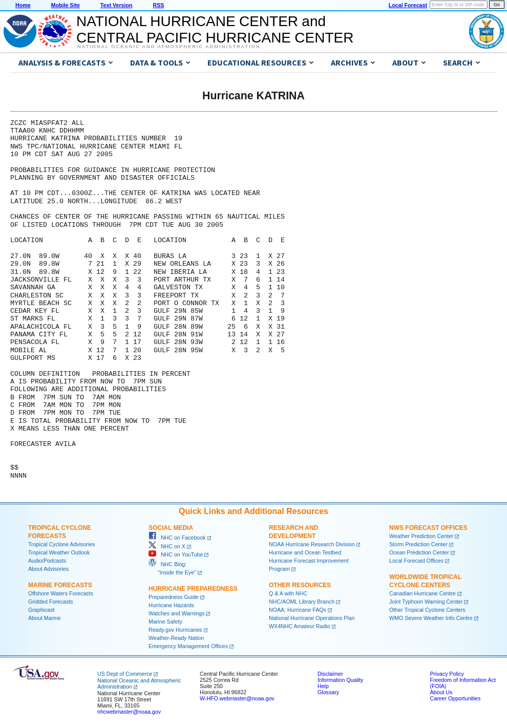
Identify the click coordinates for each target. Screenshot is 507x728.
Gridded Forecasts (50, 601)
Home (23, 5)
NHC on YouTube (176, 554)
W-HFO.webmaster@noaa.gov (237, 698)
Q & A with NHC (288, 593)
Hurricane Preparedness (193, 588)
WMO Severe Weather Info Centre (431, 618)
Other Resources (300, 585)
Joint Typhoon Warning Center (425, 601)
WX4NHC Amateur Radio (299, 626)
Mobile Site (65, 5)
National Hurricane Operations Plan (312, 618)
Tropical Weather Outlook (59, 552)
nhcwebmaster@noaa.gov (129, 712)
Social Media (171, 527)
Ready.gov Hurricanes (175, 630)
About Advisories (48, 569)
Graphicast (41, 610)
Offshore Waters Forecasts (60, 593)
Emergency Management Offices (188, 646)
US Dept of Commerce (124, 674)
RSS (158, 5)
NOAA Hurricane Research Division (312, 544)
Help (323, 686)
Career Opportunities (455, 698)
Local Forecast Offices (416, 561)
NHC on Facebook (177, 537)
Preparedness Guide (174, 597)
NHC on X (167, 546)
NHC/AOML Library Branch (301, 601)
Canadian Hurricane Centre (422, 593)
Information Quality (340, 680)
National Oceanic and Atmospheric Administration (168, 46)
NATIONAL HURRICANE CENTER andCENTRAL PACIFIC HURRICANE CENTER (214, 29)
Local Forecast (408, 5)
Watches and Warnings (176, 613)
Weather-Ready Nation (176, 638)
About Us (441, 692)
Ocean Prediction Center (419, 552)
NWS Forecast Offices (428, 527)
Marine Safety (165, 621)
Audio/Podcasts (47, 561)
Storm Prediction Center (418, 544)
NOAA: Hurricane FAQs (297, 610)
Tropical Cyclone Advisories (61, 544)
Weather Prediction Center (421, 536)
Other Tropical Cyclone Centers (427, 610)
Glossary (328, 692)
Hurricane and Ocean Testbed (305, 552)
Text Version (116, 5)
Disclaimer (330, 674)
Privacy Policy (446, 674)
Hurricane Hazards (171, 605)
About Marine (44, 618)
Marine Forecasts (60, 585)
